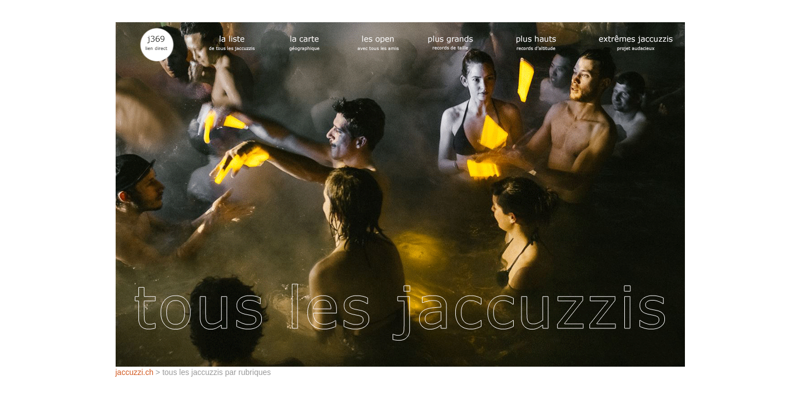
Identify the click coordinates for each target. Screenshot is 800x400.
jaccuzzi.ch (134, 372)
